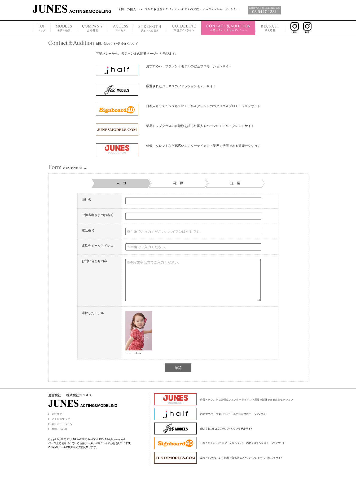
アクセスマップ (60, 426)
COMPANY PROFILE (92, 28)
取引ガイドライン (62, 431)
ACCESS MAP (120, 28)
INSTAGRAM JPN (293, 28)
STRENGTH (150, 28)
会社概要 (56, 421)
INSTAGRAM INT (309, 28)
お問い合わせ (59, 437)
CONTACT (228, 28)
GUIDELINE (184, 28)
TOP (41, 28)
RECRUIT (270, 28)
